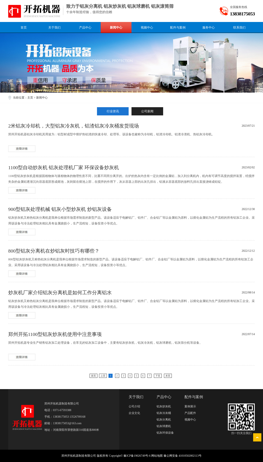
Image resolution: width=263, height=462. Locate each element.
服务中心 (208, 27)
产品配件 (190, 413)
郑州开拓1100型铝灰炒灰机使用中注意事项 (55, 334)
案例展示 (190, 406)
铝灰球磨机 (164, 426)
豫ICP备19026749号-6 (136, 455)
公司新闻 (147, 111)
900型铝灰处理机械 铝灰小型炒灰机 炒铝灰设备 (60, 209)
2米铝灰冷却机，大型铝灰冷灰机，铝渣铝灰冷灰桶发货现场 (73, 126)
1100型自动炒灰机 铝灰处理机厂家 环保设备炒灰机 (63, 167)
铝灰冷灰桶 (164, 413)
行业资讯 (113, 111)
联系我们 (239, 27)
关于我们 (54, 27)
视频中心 (147, 27)
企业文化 (134, 413)
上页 (102, 375)
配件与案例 (178, 27)
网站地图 (157, 455)
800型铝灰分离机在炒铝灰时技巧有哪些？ (53, 251)
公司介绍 (134, 406)
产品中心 (85, 27)
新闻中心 (116, 27)
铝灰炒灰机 (164, 406)
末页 (167, 375)
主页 (30, 97)
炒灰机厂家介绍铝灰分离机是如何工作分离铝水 (60, 292)
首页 (24, 27)
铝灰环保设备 (165, 432)
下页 (157, 375)
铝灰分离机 (164, 419)
